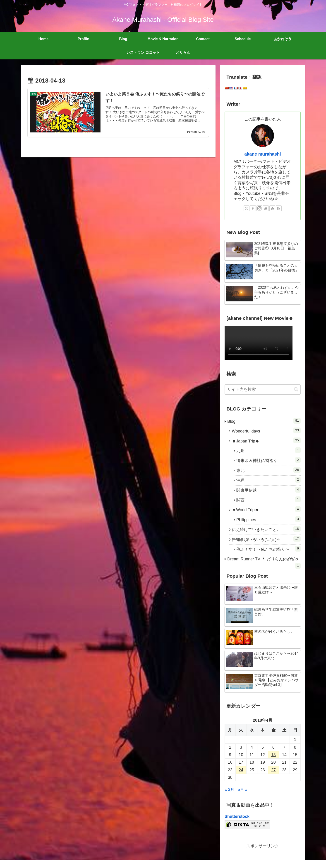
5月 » (242, 789)
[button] (296, 389)
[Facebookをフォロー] (253, 208)
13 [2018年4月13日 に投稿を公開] (273, 754)
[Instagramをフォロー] (259, 208)
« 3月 (229, 789)
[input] (263, 389)
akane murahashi (262, 153)
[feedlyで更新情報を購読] (272, 208)
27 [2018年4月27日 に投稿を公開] (273, 770)
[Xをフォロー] (246, 208)
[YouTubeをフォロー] (266, 208)
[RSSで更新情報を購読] (279, 208)
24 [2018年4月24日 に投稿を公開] (241, 770)
